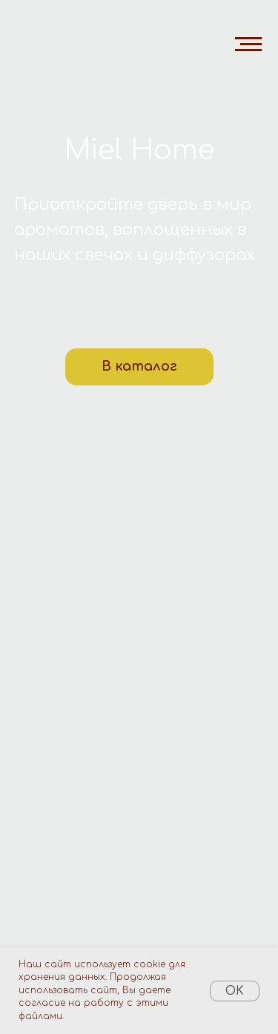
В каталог (139, 366)
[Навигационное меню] (248, 44)
